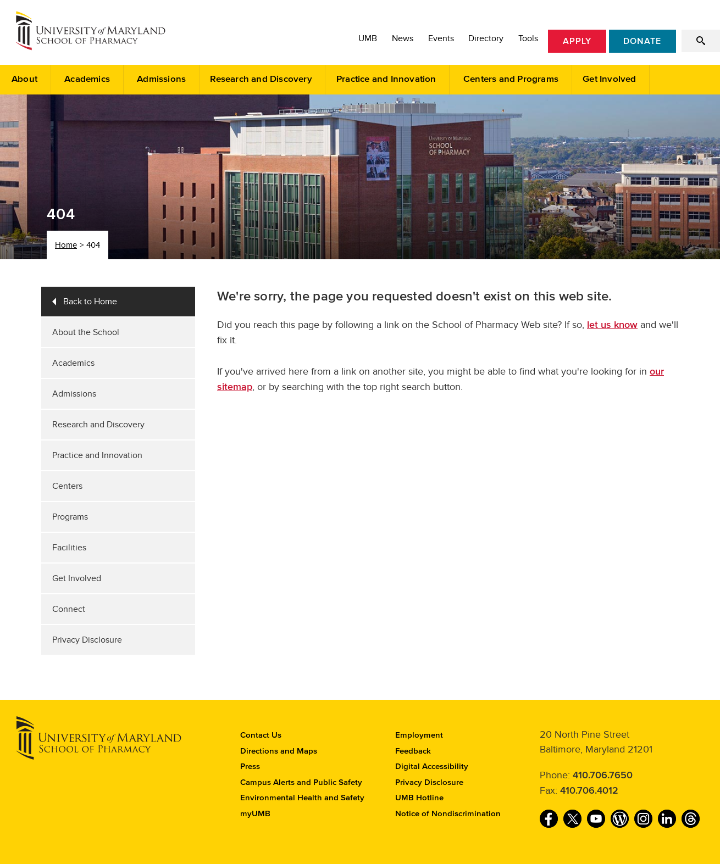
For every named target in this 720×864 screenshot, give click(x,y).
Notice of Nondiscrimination (448, 814)
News (402, 38)
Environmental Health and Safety (302, 798)
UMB (367, 38)
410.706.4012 (589, 791)
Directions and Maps (278, 751)
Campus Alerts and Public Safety (301, 782)
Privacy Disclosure (87, 640)
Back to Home (90, 301)
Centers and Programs (510, 79)
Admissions (161, 79)
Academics (87, 79)
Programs (70, 517)
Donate (642, 41)
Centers (67, 486)
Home (66, 245)
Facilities (69, 548)
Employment (419, 735)
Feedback (413, 751)
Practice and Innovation (386, 79)
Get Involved (609, 79)
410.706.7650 (603, 776)
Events (441, 38)
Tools (528, 38)
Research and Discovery (261, 79)
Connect (68, 609)
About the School (85, 332)
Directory (485, 38)
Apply (577, 41)
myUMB (255, 814)
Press (250, 766)
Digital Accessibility (431, 766)
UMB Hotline (419, 798)
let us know (612, 325)
